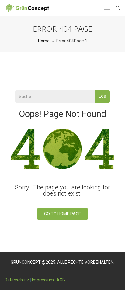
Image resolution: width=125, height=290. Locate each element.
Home (44, 40)
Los (102, 96)
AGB (61, 280)
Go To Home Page (62, 213)
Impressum (43, 280)
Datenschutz (17, 280)
